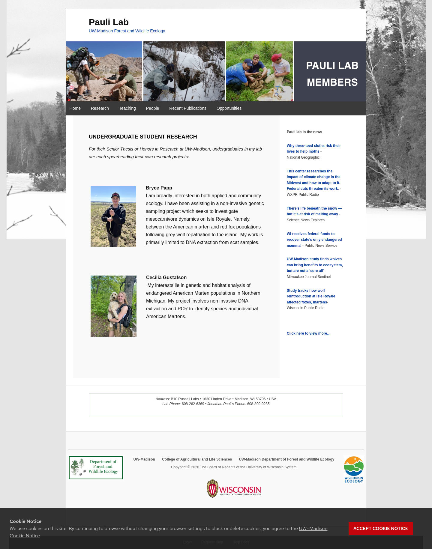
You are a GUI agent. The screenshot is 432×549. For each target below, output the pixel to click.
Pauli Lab (109, 22)
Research (100, 108)
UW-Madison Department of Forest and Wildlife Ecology (286, 459)
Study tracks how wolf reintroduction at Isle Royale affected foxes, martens (311, 296)
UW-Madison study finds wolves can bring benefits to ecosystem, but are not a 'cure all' (315, 265)
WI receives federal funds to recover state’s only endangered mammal (314, 240)
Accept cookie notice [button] (380, 529)
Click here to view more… (309, 333)
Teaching (127, 108)
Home (75, 108)
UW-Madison (144, 459)
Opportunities (229, 108)
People (152, 108)
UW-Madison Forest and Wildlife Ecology (127, 30)
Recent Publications (187, 108)
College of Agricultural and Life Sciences (197, 459)
